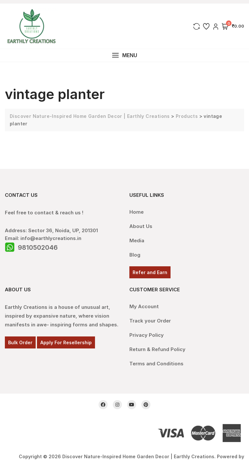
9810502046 (38, 247)
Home (136, 212)
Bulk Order (20, 342)
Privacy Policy (146, 335)
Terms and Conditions (156, 363)
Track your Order (150, 321)
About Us (140, 226)
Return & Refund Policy (157, 349)
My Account (144, 306)
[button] (124, 55)
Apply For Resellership (66, 342)
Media (136, 240)
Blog (134, 255)
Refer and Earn (150, 272)
